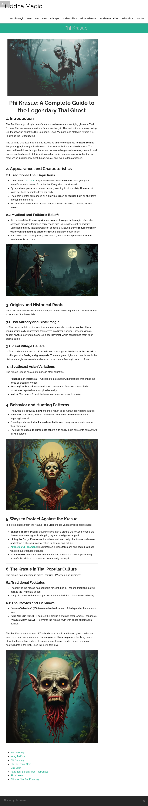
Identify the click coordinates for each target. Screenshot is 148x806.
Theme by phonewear (15, 800)
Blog (29, 18)
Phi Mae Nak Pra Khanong (24, 779)
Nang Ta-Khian (18, 756)
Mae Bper (15, 768)
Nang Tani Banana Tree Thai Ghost (29, 771)
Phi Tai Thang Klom (20, 764)
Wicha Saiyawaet (88, 18)
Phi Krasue (16, 775)
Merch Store (41, 18)
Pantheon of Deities (109, 18)
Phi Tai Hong (17, 752)
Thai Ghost (29, 180)
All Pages (54, 18)
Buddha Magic (22, 6)
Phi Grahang (17, 760)
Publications (127, 18)
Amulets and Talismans (23, 547)
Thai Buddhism (70, 18)
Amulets (140, 18)
